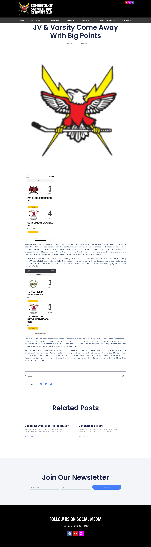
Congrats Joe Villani (91, 426)
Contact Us (127, 20)
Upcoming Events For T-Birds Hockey (47, 426)
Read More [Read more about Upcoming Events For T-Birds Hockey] (29, 437)
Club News (35, 20)
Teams (70, 20)
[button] (41, 384)
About (86, 20)
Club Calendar (53, 20)
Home (22, 20)
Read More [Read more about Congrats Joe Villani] (83, 437)
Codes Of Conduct (106, 20)
